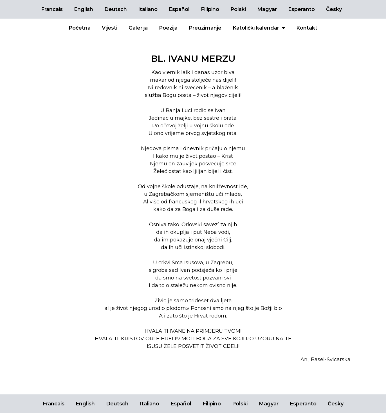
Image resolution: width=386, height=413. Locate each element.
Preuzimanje (205, 28)
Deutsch (115, 9)
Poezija (168, 28)
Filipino (210, 9)
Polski (238, 9)
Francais (52, 9)
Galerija (138, 28)
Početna (80, 28)
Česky (334, 9)
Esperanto (301, 9)
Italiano (148, 9)
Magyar (267, 9)
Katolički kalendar (259, 28)
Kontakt (306, 28)
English (83, 9)
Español (179, 9)
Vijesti (109, 28)
